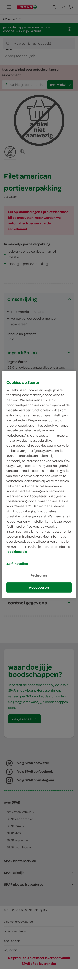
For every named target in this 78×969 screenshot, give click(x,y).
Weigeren (39, 575)
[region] (39, 484)
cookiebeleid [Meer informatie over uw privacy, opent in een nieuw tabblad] (17, 551)
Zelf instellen (17, 563)
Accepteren (39, 587)
